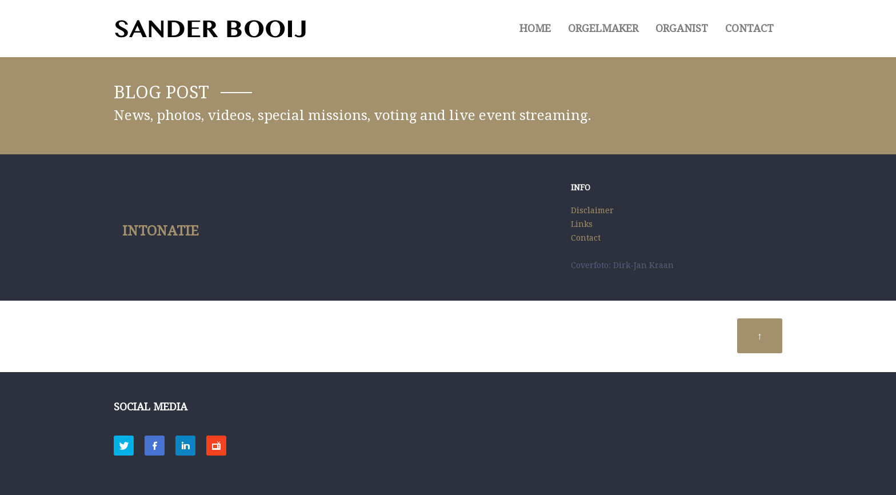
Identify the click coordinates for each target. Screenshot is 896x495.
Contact (749, 28)
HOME (535, 28)
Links (582, 224)
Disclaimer (592, 210)
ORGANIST (681, 28)
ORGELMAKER (603, 28)
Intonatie (160, 231)
